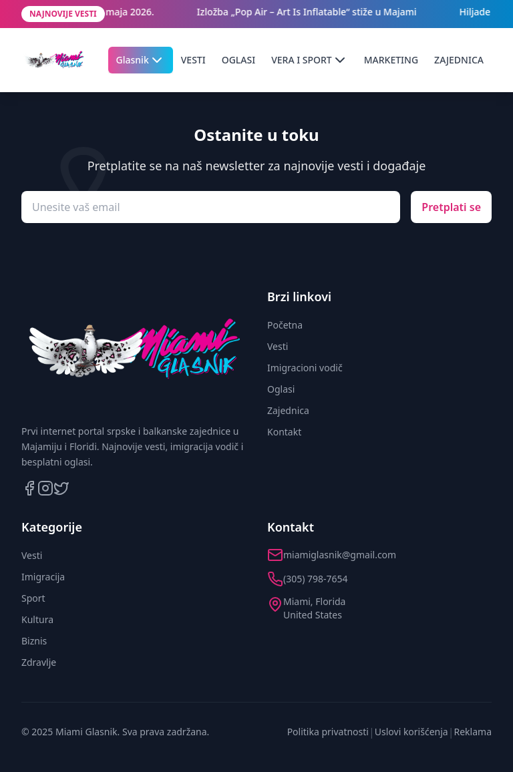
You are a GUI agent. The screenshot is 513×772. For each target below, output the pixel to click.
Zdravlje (38, 662)
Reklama (473, 731)
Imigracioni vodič (305, 367)
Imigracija (43, 576)
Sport (33, 598)
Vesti (277, 346)
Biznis (34, 640)
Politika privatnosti (328, 731)
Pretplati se (451, 207)
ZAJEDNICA (459, 59)
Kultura (37, 619)
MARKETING (391, 59)
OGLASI (238, 59)
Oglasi (281, 389)
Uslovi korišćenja (411, 731)
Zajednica (288, 410)
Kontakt (284, 431)
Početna (285, 325)
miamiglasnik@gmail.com (339, 554)
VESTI (193, 59)
